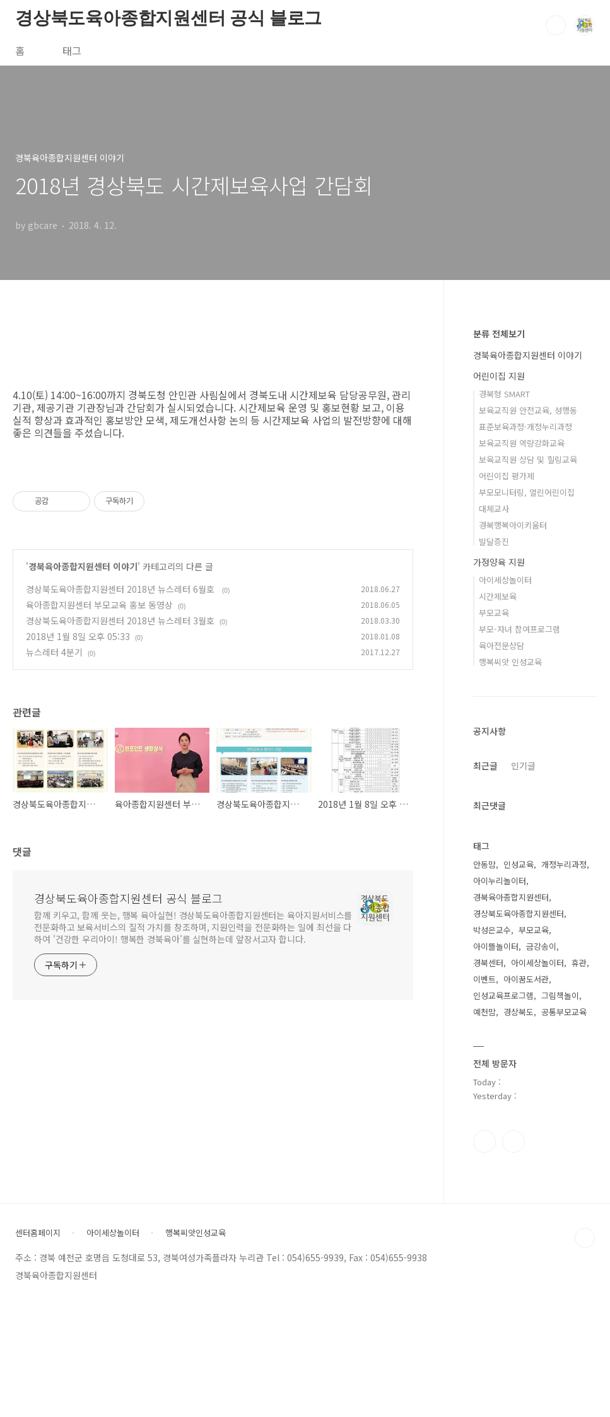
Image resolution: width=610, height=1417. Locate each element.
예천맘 (484, 1012)
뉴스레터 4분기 (54, 652)
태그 (71, 50)
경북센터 (488, 963)
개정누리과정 (564, 864)
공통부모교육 (564, 1012)
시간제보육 (498, 596)
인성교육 (518, 864)
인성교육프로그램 (503, 995)
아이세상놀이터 (505, 580)
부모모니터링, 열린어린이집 (527, 492)
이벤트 (484, 979)
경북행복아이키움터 (513, 525)
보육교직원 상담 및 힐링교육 (528, 459)
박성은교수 (492, 930)
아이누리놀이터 (499, 881)
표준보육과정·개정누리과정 (525, 427)
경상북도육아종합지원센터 (518, 913)
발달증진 (494, 541)
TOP (585, 1238)
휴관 (579, 963)
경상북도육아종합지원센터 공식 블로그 (168, 18)
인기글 (523, 765)
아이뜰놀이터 (496, 946)
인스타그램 (484, 1141)
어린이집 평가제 (506, 476)
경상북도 (518, 1012)
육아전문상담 (501, 645)
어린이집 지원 (499, 376)
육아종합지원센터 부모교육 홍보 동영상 (99, 604)
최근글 (485, 765)
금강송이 (541, 946)
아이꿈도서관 (526, 979)
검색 (555, 25)
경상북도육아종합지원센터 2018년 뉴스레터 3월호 (120, 620)
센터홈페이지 (38, 1233)
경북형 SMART (504, 394)
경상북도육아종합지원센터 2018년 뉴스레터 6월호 (121, 589)
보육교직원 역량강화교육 (522, 443)
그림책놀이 (560, 995)
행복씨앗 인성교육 (510, 662)
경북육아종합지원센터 (511, 897)
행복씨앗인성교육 (195, 1233)
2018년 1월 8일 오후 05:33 (78, 636)
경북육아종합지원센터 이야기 (83, 566)
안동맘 (484, 864)
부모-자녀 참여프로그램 (519, 629)
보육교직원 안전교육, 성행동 (528, 410)
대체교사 (494, 509)
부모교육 (494, 613)
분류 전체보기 (499, 333)
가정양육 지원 (499, 562)
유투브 (513, 1141)
